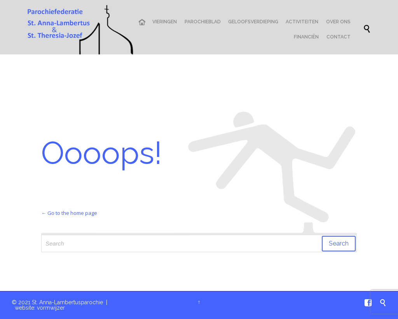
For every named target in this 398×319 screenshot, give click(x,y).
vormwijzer (51, 308)
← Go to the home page (69, 212)
